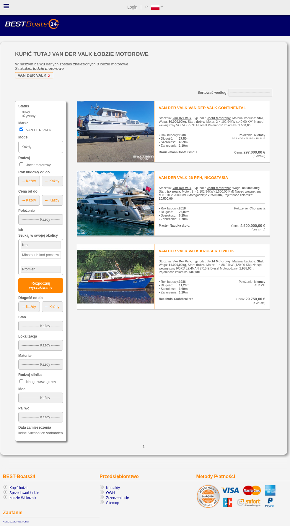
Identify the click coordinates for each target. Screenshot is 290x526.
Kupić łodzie (19, 488)
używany (28, 116)
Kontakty (113, 488)
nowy (26, 112)
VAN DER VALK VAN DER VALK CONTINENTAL (202, 108)
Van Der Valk (181, 118)
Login (132, 7)
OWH (110, 493)
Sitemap (112, 503)
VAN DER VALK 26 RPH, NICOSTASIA (193, 177)
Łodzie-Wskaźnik (22, 498)
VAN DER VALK (35, 75)
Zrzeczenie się (117, 498)
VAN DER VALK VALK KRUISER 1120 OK (196, 251)
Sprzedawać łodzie (24, 493)
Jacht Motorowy (219, 118)
